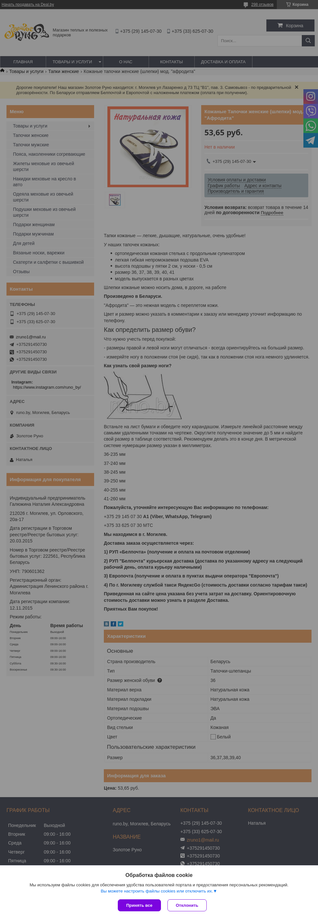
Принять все (139, 905)
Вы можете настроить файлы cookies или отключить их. (157, 891)
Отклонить (187, 905)
